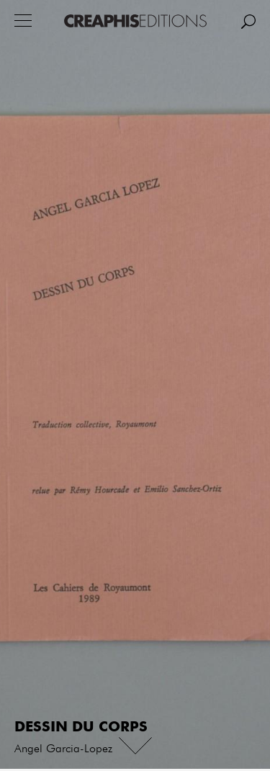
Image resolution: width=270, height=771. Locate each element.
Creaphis (135, 20)
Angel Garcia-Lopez (63, 749)
